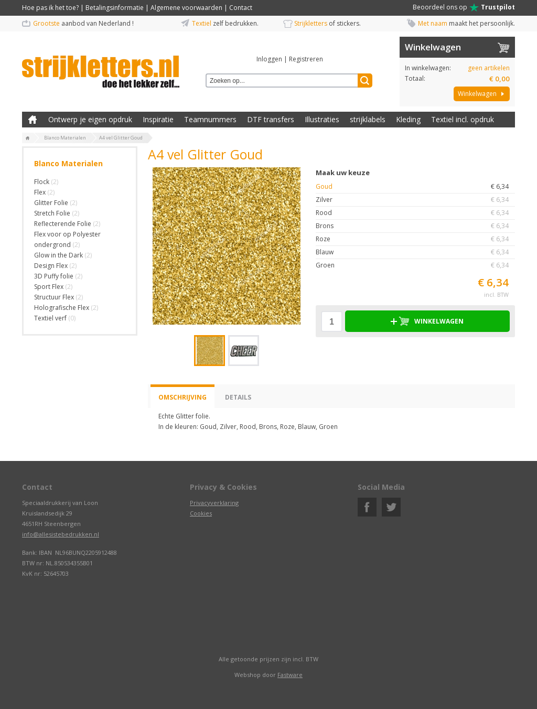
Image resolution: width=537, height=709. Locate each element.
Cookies (201, 513)
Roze (415, 239)
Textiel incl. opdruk (462, 119)
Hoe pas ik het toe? (50, 7)
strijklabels (367, 119)
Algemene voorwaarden (186, 7)
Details (238, 397)
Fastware (290, 675)
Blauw (415, 252)
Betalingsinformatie (114, 7)
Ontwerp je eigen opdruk (90, 119)
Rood (415, 213)
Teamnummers (210, 119)
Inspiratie (158, 119)
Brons (415, 226)
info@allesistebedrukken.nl (60, 534)
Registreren (306, 59)
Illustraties (322, 119)
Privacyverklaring (214, 503)
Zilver (415, 200)
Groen (415, 265)
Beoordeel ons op (464, 7)
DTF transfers (270, 119)
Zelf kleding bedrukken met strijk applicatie (32, 119)
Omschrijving (182, 397)
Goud (415, 186)
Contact (240, 7)
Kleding (408, 119)
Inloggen (269, 59)
